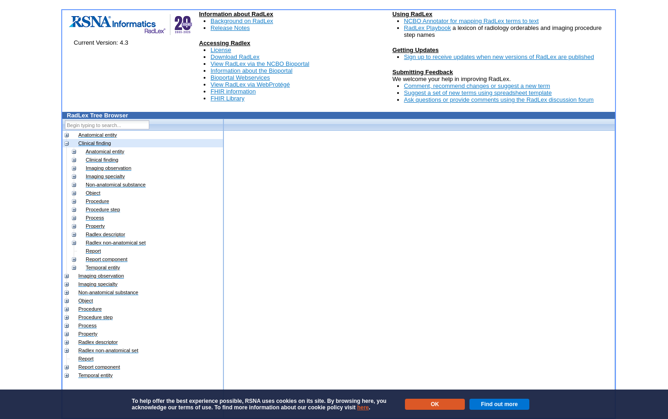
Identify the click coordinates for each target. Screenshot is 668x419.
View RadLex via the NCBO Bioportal (260, 63)
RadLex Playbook (427, 27)
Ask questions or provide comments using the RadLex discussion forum (499, 99)
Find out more (499, 404)
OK (435, 404)
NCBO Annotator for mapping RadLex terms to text (471, 20)
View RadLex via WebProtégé (250, 84)
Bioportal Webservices (240, 77)
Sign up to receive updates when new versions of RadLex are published (499, 56)
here (363, 407)
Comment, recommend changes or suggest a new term (477, 85)
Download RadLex (235, 56)
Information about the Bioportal (252, 70)
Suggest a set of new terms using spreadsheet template (478, 92)
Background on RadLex (242, 20)
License (221, 50)
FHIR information (233, 91)
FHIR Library (228, 98)
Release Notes (230, 27)
